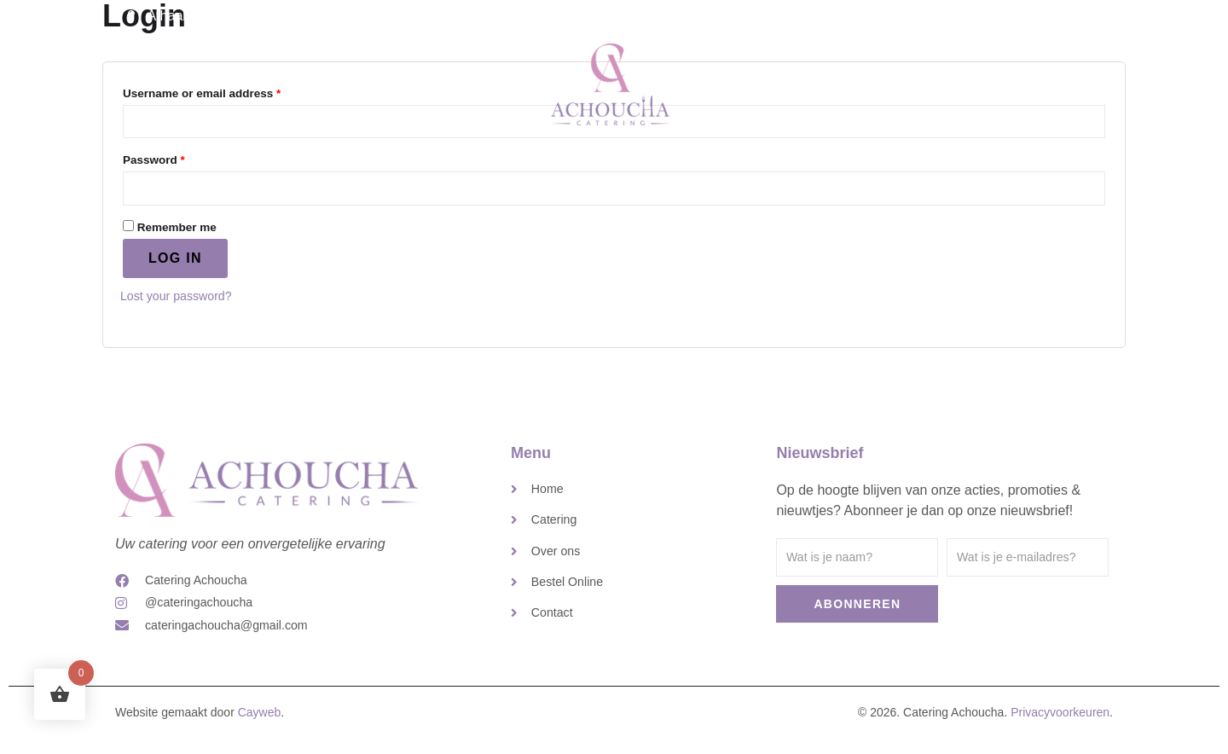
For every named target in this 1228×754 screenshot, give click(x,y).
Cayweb (259, 727)
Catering (463, 79)
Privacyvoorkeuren (1060, 727)
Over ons (760, 79)
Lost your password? (183, 303)
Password (178, 162)
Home (385, 79)
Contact (845, 79)
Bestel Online (943, 79)
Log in (175, 265)
